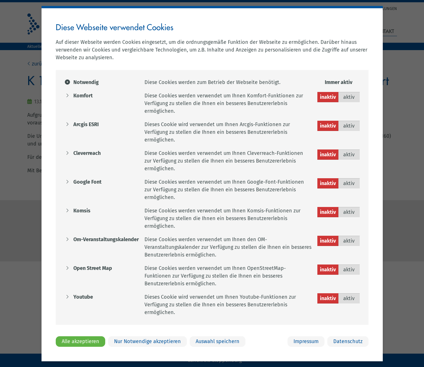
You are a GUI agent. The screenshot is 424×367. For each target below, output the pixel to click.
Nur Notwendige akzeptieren (147, 341)
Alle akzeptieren (80, 341)
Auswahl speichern (217, 341)
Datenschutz (348, 341)
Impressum (305, 341)
